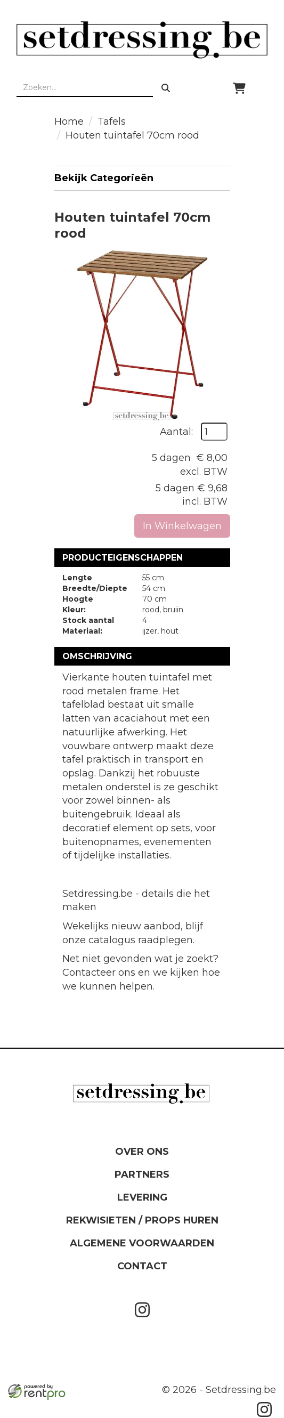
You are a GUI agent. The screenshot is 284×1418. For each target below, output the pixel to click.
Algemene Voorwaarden (142, 1243)
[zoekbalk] (85, 88)
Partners (142, 1174)
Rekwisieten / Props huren (142, 1220)
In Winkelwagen (182, 526)
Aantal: (176, 431)
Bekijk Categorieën (142, 178)
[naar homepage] (142, 40)
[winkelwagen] (239, 88)
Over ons (142, 1151)
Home (69, 121)
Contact (142, 1266)
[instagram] (142, 1319)
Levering (142, 1197)
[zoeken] (165, 88)
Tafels (112, 121)
